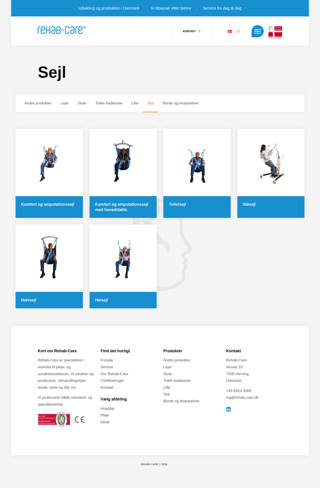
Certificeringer (112, 381)
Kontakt (107, 387)
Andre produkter (38, 103)
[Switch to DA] (228, 32)
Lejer (64, 103)
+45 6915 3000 (239, 391)
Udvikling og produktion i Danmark (108, 8)
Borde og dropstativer (181, 103)
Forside (107, 360)
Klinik (105, 422)
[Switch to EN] (237, 32)
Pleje (105, 415)
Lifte (134, 103)
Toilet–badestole (108, 103)
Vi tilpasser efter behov (171, 8)
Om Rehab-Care (114, 374)
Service (107, 367)
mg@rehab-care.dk (242, 398)
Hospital (107, 408)
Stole (82, 103)
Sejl (150, 103)
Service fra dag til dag (222, 8)
